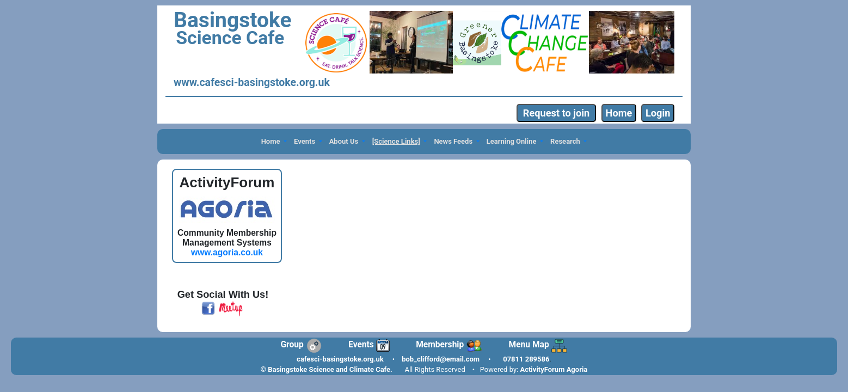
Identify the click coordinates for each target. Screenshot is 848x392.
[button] (273, 142)
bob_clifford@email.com (441, 359)
